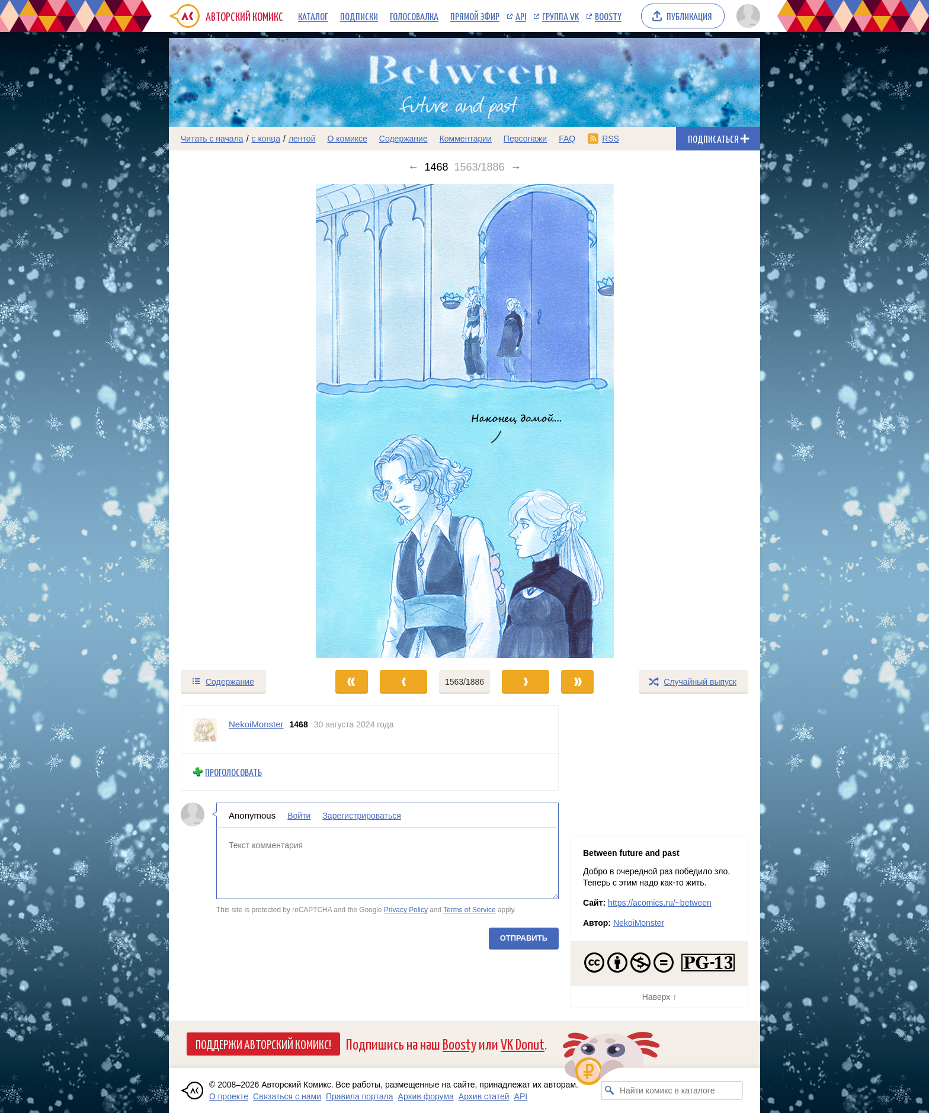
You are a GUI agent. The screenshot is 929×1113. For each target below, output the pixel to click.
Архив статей (484, 1096)
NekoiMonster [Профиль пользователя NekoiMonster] (256, 724)
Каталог (313, 16)
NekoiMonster (638, 923)
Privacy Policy (406, 910)
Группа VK (560, 16)
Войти (298, 815)
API (520, 16)
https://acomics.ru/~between (660, 902)
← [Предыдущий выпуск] (413, 167)
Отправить (523, 937)
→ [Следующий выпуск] (516, 167)
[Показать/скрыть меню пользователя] (746, 16)
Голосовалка (414, 16)
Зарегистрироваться (361, 815)
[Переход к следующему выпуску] (464, 421)
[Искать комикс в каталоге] (609, 1090)
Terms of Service (469, 910)
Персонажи (525, 138)
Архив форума (426, 1096)
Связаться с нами (287, 1096)
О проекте (228, 1096)
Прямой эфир (474, 16)
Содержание (403, 138)
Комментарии (466, 138)
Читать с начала (212, 138)
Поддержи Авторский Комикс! (263, 1043)
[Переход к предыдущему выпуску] (243, 421)
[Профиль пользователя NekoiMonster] (205, 730)
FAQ (567, 138)
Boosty (608, 16)
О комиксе (347, 138)
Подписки (359, 16)
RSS (610, 138)
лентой (302, 138)
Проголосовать (233, 772)
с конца (266, 138)
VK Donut (522, 1043)
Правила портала (359, 1096)
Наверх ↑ (659, 997)
